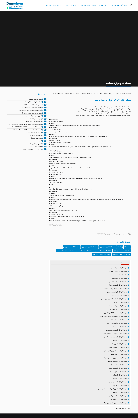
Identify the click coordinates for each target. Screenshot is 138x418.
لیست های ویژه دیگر (36, 138)
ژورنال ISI (120, 247)
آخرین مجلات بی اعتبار (35, 144)
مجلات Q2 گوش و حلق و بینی (71, 247)
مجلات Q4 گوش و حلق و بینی (103, 251)
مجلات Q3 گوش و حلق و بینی (121, 251)
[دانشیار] (15, 5)
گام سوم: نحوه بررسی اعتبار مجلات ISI (31, 107)
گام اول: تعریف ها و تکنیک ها (33, 102)
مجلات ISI (127, 247)
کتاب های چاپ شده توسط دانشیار (32, 149)
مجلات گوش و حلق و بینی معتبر (101, 254)
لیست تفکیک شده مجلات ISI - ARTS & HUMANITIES (27, 127)
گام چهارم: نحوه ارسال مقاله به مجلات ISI (30, 110)
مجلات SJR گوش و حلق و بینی (65, 251)
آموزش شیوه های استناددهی (34, 116)
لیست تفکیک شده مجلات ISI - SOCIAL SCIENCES (28, 130)
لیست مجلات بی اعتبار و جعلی (33, 121)
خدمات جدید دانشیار (36, 147)
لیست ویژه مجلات (87, 94)
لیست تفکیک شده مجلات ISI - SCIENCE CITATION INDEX (68, 94)
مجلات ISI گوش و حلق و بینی (108, 247)
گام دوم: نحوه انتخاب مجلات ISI (33, 105)
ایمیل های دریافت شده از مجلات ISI (32, 113)
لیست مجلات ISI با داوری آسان (33, 133)
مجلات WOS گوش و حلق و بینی (121, 254)
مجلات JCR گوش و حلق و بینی (84, 251)
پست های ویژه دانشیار (98, 94)
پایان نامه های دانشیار (36, 119)
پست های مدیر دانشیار (35, 99)
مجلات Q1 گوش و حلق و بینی (90, 247)
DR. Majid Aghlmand (125, 94)
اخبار (40, 141)
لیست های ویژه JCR (36, 135)
